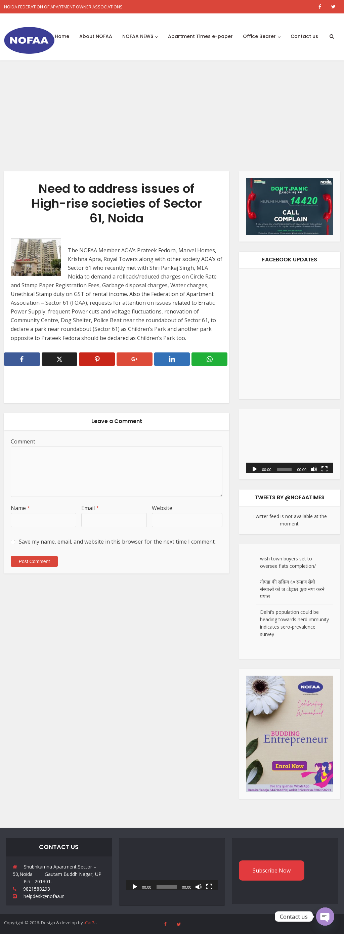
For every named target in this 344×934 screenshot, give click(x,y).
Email (90, 508)
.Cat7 (89, 923)
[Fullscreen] (324, 468)
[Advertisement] (172, 111)
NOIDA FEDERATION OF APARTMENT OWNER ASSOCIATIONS (63, 7)
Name (20, 508)
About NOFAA (95, 36)
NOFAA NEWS (137, 36)
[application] (289, 444)
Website (162, 508)
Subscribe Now (272, 870)
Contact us (304, 36)
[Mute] (313, 468)
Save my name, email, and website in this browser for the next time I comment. (117, 541)
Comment (23, 441)
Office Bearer (259, 36)
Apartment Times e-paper (200, 36)
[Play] (254, 468)
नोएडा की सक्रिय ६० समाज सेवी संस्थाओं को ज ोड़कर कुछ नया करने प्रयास (292, 589)
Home (62, 36)
